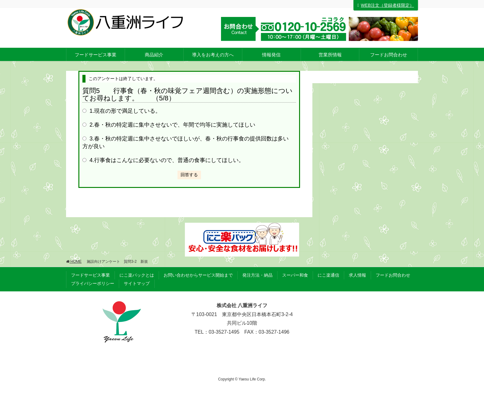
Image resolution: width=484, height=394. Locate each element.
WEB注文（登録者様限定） (385, 5)
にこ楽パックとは (136, 275)
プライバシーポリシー (92, 283)
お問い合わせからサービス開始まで (198, 275)
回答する (189, 174)
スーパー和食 (295, 275)
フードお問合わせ (393, 275)
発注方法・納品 (257, 275)
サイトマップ (137, 283)
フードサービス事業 (90, 275)
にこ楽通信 (328, 275)
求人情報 (357, 275)
